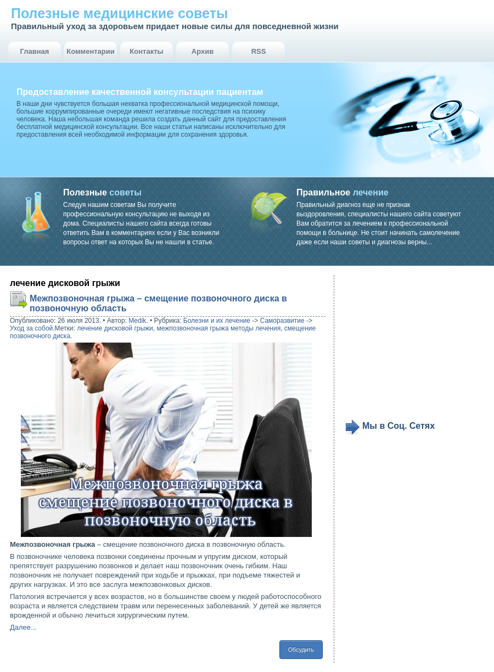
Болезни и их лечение (216, 320)
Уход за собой (31, 328)
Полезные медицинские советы (119, 13)
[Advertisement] (412, 347)
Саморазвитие (282, 320)
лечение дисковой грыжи (115, 328)
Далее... (23, 627)
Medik (137, 320)
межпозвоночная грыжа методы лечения (218, 328)
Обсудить (301, 649)
